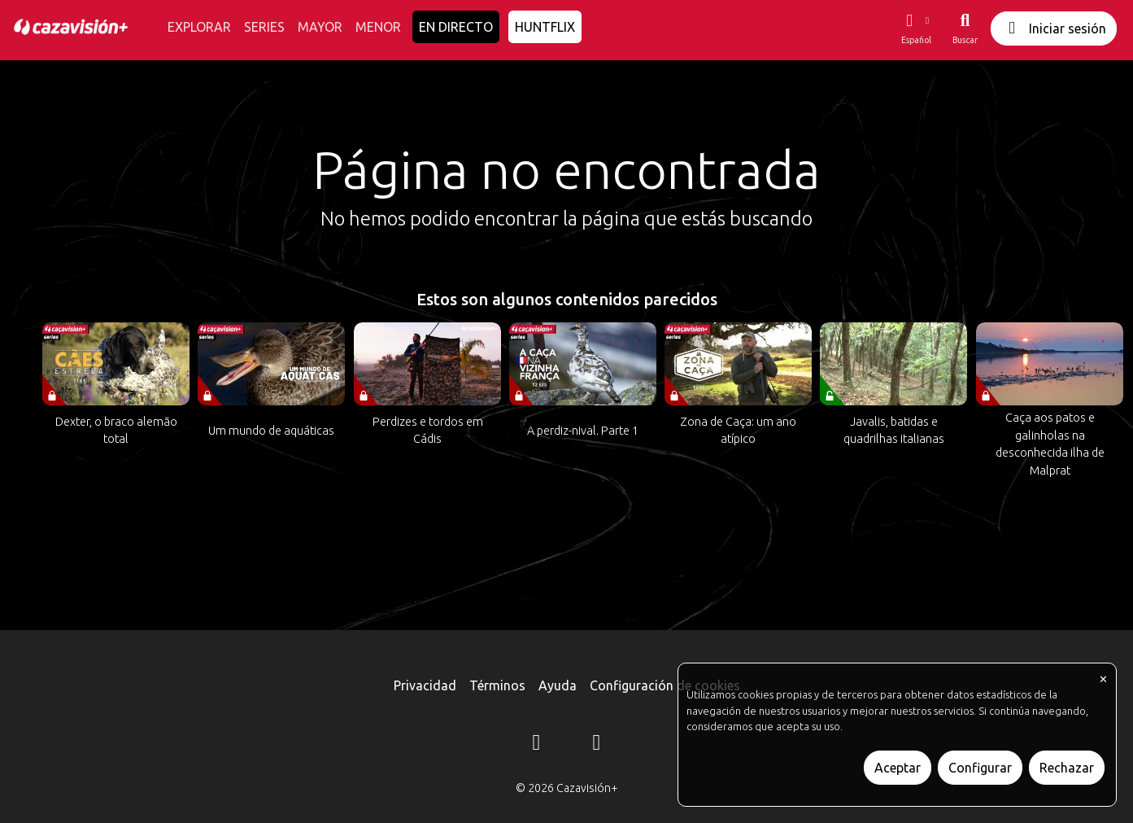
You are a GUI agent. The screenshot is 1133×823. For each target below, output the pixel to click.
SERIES (264, 27)
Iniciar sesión (1053, 28)
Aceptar (897, 767)
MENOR (378, 27)
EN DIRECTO (456, 27)
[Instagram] (537, 744)
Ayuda (557, 685)
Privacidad (425, 685)
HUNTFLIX (545, 27)
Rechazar (1066, 767)
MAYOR (320, 27)
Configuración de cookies (665, 685)
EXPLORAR (199, 27)
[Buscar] (965, 28)
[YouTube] (597, 744)
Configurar (980, 767)
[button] (915, 28)
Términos (497, 685)
